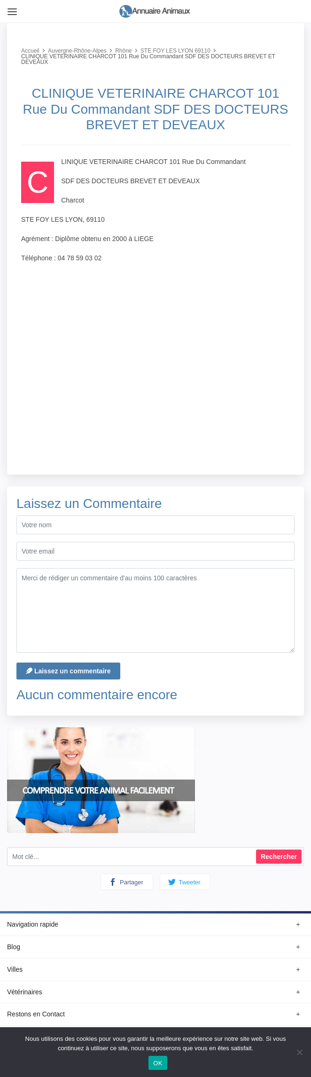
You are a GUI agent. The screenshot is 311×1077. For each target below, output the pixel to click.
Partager (126, 882)
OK (157, 1063)
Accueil (30, 50)
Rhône (123, 50)
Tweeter (184, 882)
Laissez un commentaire (68, 671)
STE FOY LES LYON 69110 (175, 50)
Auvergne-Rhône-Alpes (77, 50)
